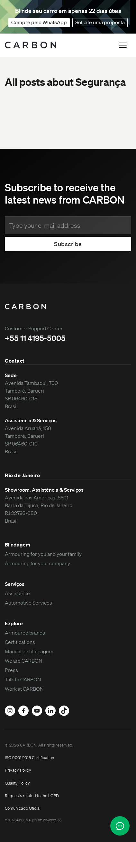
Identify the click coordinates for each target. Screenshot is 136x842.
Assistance (17, 593)
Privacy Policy (18, 770)
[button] (122, 45)
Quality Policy (17, 783)
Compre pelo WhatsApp (39, 22)
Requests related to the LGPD (32, 795)
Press (11, 670)
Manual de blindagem (29, 651)
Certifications (20, 642)
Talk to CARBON (23, 679)
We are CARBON (23, 660)
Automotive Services (28, 602)
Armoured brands (25, 632)
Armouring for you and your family (43, 554)
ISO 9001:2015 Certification (29, 757)
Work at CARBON (24, 689)
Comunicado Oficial (23, 808)
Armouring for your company (37, 563)
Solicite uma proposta (100, 22)
